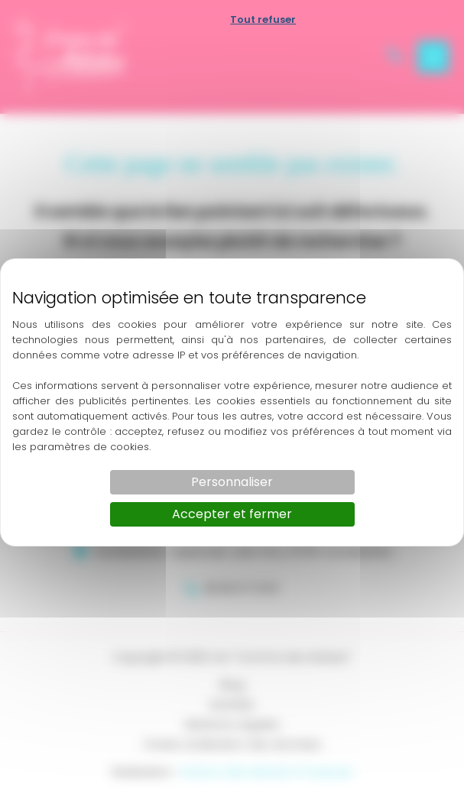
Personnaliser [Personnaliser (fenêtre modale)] (232, 482)
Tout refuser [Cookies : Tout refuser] (263, 19)
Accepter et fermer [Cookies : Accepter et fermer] (232, 514)
